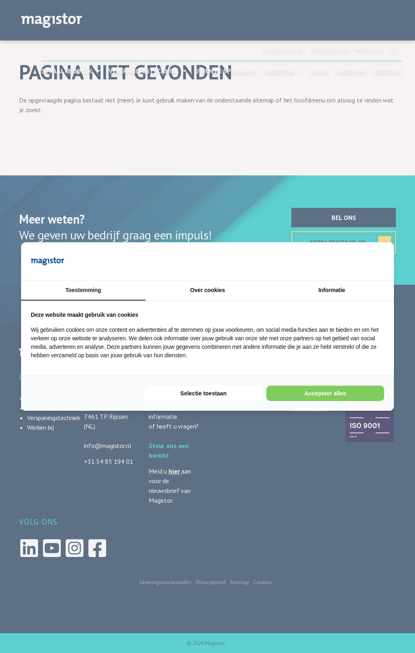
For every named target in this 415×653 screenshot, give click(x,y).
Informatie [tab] (332, 290)
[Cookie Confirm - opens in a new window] (353, 261)
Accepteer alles (325, 393)
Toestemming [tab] (83, 290)
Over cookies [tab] (207, 290)
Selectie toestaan (203, 393)
